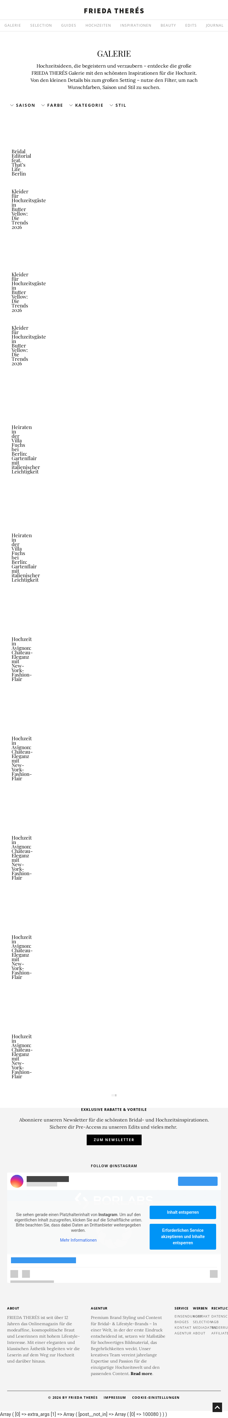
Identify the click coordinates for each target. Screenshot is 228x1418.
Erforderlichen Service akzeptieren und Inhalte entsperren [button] (183, 1236)
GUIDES (68, 25)
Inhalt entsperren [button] (183, 1212)
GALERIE (12, 25)
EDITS (191, 25)
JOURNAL (215, 25)
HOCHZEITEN (98, 25)
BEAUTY (168, 25)
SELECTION (41, 25)
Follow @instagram (114, 1165)
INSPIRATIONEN (135, 25)
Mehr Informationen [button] (78, 1240)
